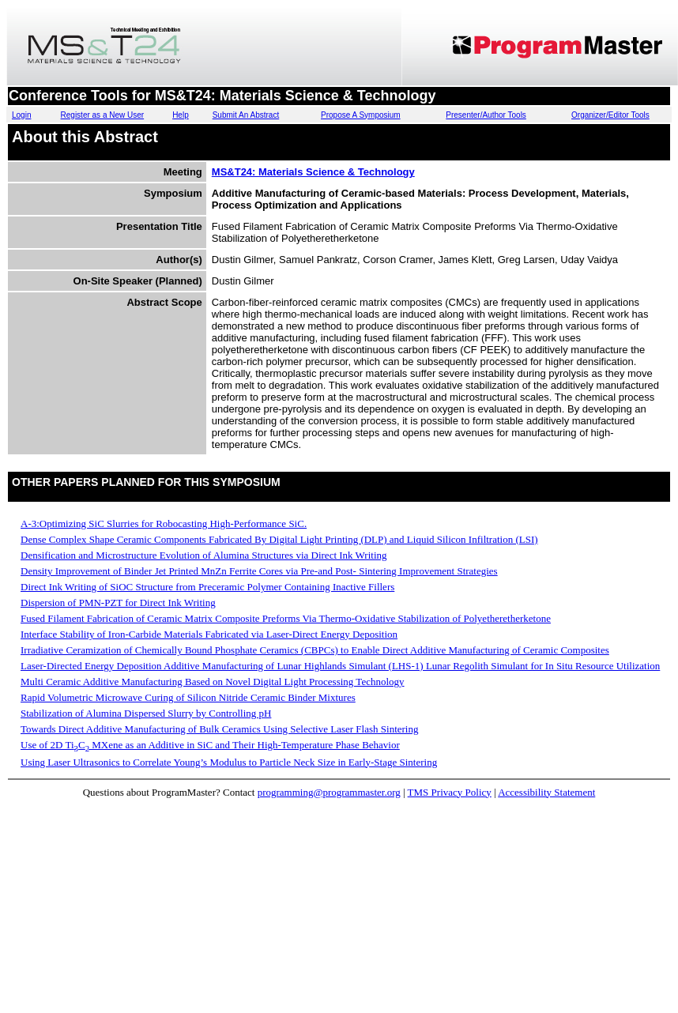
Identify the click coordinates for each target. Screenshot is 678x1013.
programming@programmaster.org (329, 792)
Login (21, 115)
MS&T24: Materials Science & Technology (313, 172)
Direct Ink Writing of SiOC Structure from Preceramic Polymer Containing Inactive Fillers (207, 587)
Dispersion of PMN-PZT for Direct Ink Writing (118, 602)
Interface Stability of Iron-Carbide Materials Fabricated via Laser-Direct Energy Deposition (209, 634)
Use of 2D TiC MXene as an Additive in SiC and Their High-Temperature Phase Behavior (210, 745)
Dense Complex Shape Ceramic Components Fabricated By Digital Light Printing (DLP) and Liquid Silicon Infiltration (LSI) (279, 539)
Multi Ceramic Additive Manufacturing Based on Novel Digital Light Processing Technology (213, 681)
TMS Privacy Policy (450, 792)
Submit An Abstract (246, 115)
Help (180, 115)
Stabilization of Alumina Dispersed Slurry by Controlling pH (146, 713)
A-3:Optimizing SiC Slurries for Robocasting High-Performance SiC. (164, 523)
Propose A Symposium (361, 115)
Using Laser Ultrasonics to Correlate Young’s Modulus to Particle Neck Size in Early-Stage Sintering (229, 762)
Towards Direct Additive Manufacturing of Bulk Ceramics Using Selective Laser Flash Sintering (219, 729)
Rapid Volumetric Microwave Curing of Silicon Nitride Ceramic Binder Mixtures (188, 697)
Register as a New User (103, 115)
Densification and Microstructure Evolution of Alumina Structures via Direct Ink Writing (204, 555)
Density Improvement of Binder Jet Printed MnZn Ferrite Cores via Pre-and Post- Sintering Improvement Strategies (259, 571)
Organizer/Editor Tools (610, 115)
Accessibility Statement (546, 792)
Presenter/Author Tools (486, 115)
